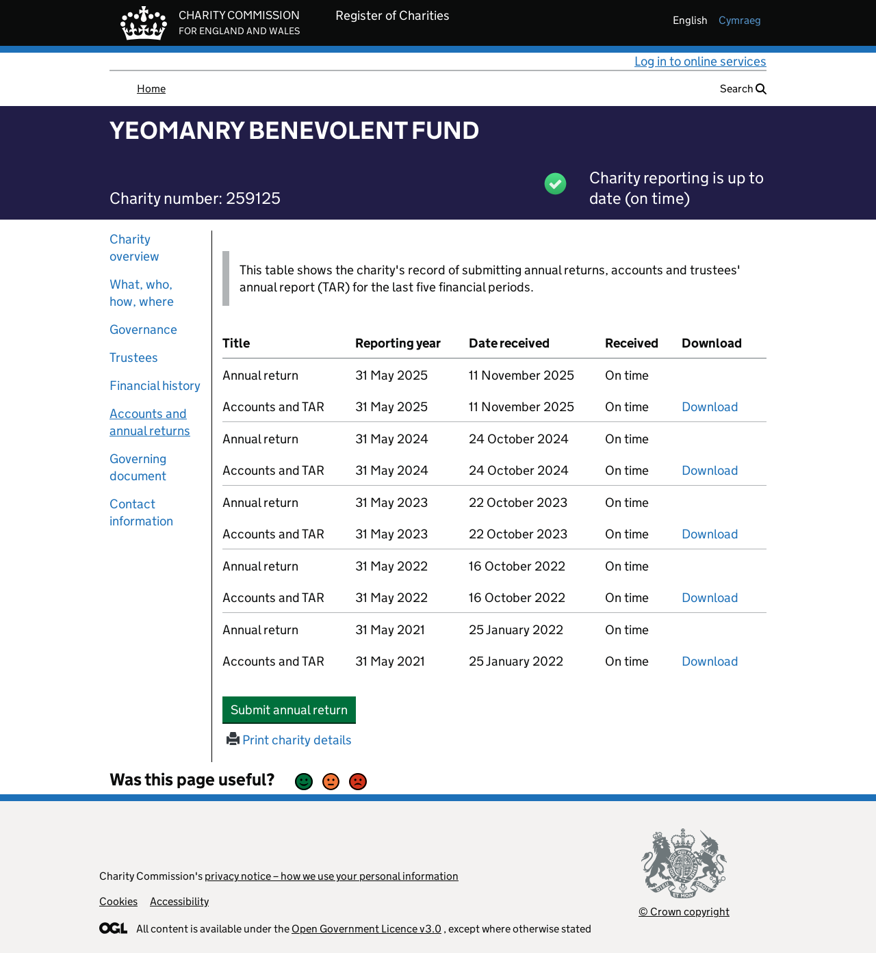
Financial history (155, 385)
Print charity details (289, 740)
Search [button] (743, 88)
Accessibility (179, 901)
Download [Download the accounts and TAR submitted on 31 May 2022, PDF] (710, 597)
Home (151, 88)
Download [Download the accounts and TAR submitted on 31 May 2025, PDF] (710, 407)
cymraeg (740, 20)
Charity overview (134, 247)
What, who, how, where (142, 292)
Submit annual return (293, 709)
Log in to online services (700, 61)
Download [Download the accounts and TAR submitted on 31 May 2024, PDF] (710, 470)
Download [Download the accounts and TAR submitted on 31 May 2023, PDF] (710, 534)
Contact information (141, 512)
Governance (143, 329)
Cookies (118, 901)
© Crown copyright (684, 911)
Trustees (134, 357)
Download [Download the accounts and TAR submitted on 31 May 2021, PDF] (710, 661)
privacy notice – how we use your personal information (332, 876)
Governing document (138, 467)
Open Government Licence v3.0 (366, 928)
